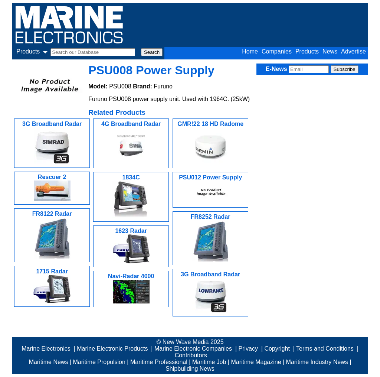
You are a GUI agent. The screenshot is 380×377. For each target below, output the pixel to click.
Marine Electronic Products (112, 348)
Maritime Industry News (317, 362)
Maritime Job (209, 362)
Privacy (248, 348)
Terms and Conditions (325, 348)
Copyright (276, 348)
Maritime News (48, 362)
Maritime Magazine (256, 362)
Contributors (191, 355)
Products (307, 51)
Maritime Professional (158, 362)
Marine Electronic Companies (193, 348)
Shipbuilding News (190, 368)
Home (250, 51)
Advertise (353, 51)
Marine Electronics (46, 348)
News (329, 51)
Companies (277, 51)
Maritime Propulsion (99, 362)
